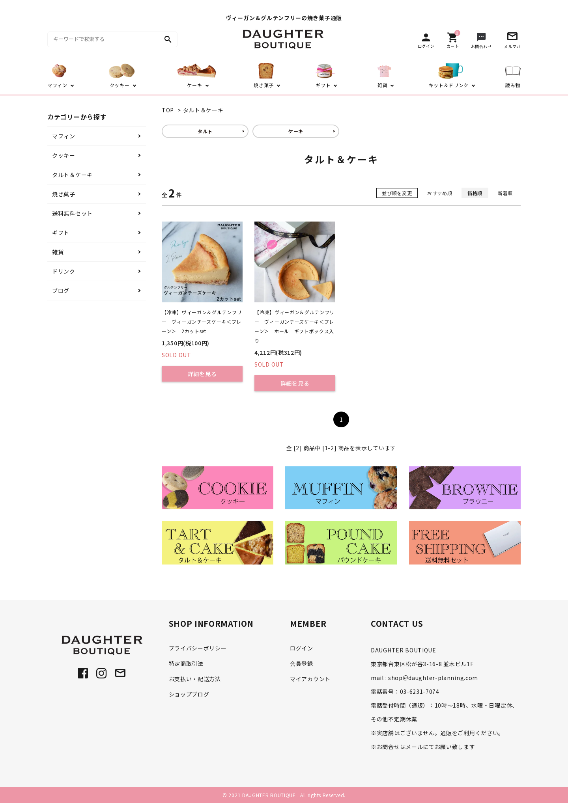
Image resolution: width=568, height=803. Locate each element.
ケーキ (295, 131)
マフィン (63, 136)
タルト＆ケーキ (203, 110)
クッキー (63, 155)
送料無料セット (72, 213)
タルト (205, 131)
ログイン (301, 648)
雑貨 (58, 252)
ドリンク (63, 271)
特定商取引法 (186, 663)
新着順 (505, 193)
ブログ (60, 290)
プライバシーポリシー (198, 648)
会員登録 (301, 663)
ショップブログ (189, 694)
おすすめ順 (439, 193)
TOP (168, 110)
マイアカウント (310, 679)
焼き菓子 (63, 194)
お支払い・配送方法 (195, 679)
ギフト (60, 233)
